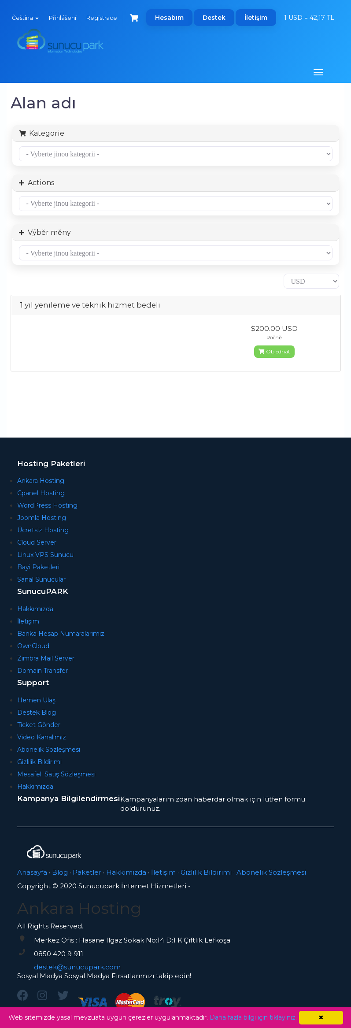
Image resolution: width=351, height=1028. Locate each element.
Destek (214, 18)
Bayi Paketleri (38, 567)
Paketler (87, 872)
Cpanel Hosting (41, 493)
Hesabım (169, 18)
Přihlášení (62, 17)
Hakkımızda (35, 609)
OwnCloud (33, 646)
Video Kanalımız (41, 737)
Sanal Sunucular (41, 579)
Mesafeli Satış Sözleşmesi (56, 774)
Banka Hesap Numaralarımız (60, 634)
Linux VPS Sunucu (45, 555)
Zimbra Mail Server (45, 658)
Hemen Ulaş (36, 700)
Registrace (101, 17)
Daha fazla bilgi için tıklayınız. (253, 1017)
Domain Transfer (42, 671)
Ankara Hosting (40, 481)
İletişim (255, 18)
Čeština (25, 17)
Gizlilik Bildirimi (39, 762)
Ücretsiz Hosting (43, 530)
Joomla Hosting (41, 518)
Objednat (274, 351)
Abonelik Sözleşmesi (48, 749)
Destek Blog (36, 712)
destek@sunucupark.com (77, 967)
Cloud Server (36, 542)
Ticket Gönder (38, 725)
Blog (60, 872)
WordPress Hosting (47, 505)
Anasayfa (32, 872)
